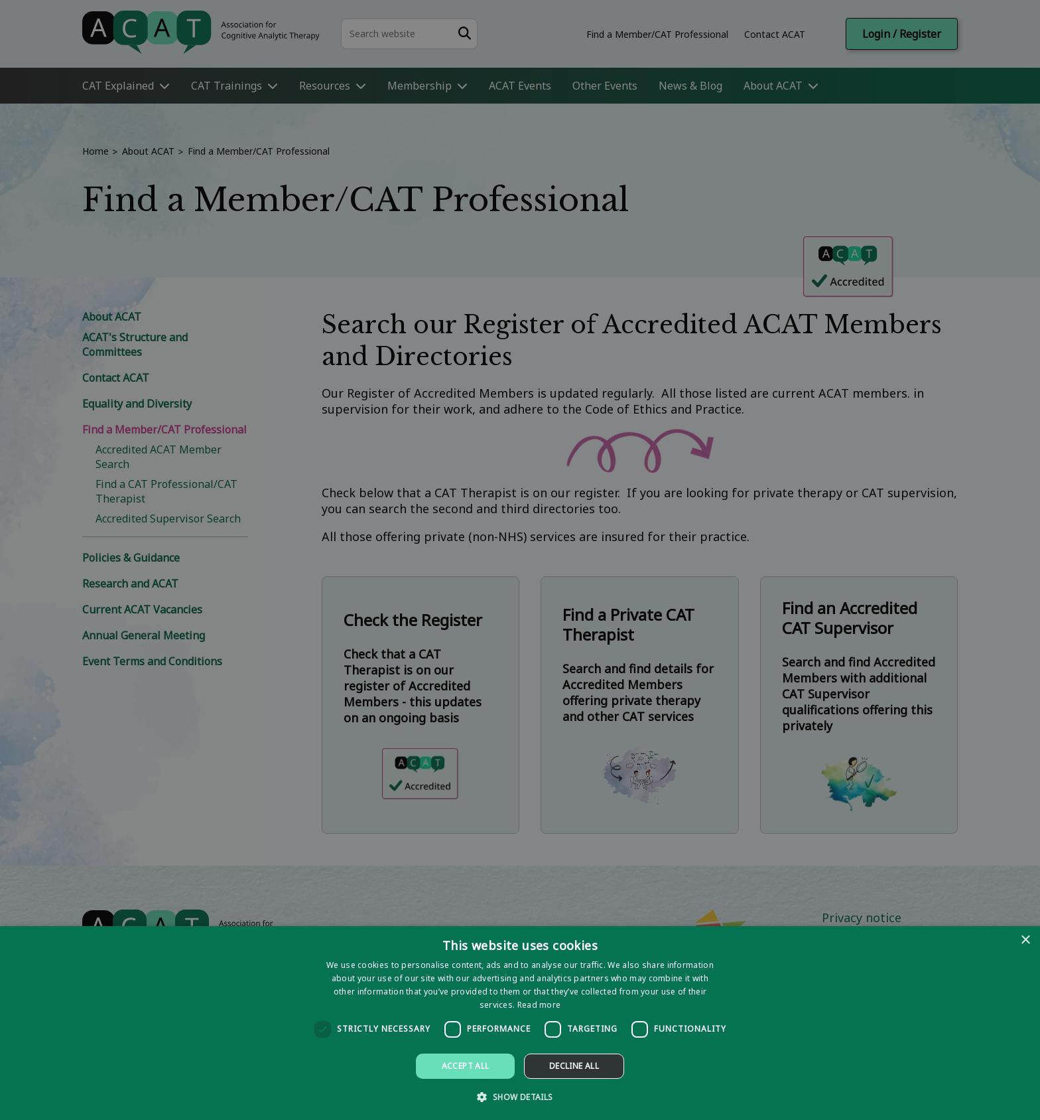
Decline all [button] (574, 1066)
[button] (519, 1096)
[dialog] (520, 1023)
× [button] (1025, 940)
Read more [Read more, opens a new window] (539, 1004)
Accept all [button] (465, 1066)
